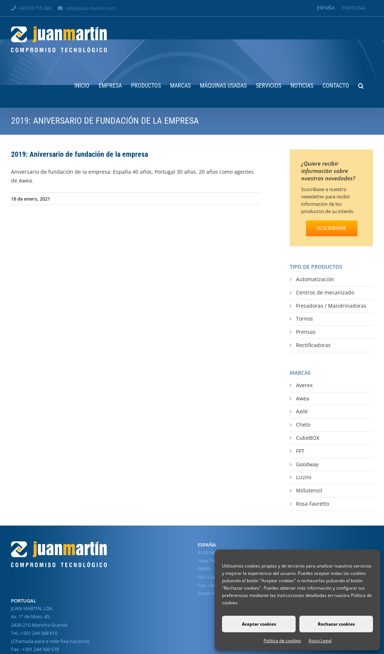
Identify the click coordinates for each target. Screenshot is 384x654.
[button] (361, 85)
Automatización (315, 279)
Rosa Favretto (312, 503)
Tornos (304, 318)
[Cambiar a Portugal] (354, 8)
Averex (304, 385)
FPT (300, 451)
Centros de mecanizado (325, 292)
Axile (302, 411)
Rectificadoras (313, 345)
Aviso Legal (320, 640)
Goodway (307, 464)
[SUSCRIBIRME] (331, 228)
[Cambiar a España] (325, 8)
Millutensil (309, 490)
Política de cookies (282, 640)
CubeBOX (307, 437)
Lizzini (303, 477)
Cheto (303, 424)
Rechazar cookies (336, 624)
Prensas (306, 331)
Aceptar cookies (259, 624)
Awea (302, 398)
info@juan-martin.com (90, 8)
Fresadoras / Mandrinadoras (331, 305)
